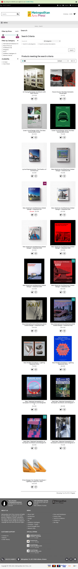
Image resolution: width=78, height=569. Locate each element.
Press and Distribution (59, 514)
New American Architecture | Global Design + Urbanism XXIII (62, 247)
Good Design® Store (33, 526)
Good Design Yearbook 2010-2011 (35, 551)
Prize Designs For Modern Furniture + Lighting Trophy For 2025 (34, 480)
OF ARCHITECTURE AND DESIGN (15, 503)
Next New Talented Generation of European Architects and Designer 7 (63, 402)
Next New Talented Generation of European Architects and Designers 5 (63, 442)
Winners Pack (31, 528)
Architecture (31, 516)
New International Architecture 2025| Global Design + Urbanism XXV (63, 324)
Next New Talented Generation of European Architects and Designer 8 (34, 442)
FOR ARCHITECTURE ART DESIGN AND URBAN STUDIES (41, 503)
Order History (5, 539)
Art (28, 520)
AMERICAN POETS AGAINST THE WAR (35, 536)
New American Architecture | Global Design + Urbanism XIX (62, 170)
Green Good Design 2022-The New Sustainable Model (34, 131)
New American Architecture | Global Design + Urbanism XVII (62, 208)
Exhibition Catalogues (33, 522)
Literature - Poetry (32, 524)
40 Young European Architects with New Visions (34, 92)
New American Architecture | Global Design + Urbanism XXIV (34, 286)
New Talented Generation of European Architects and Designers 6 (34, 403)
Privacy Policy (56, 516)
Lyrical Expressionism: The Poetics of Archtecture (34, 170)
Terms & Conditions (58, 518)
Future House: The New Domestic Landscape (63, 92)
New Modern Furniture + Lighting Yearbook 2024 (63, 363)
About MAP (30, 514)
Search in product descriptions (46, 44)
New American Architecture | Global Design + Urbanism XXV (62, 286)
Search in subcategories (28, 44)
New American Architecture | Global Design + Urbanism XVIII (34, 247)
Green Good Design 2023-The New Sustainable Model (63, 131)
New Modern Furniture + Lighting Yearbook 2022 (34, 363)
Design (29, 518)
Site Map (55, 522)
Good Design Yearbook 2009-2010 (36, 545)
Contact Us (56, 520)
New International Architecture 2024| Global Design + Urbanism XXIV (34, 324)
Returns (4, 537)
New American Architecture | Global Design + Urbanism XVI (34, 208)
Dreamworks (33, 540)
